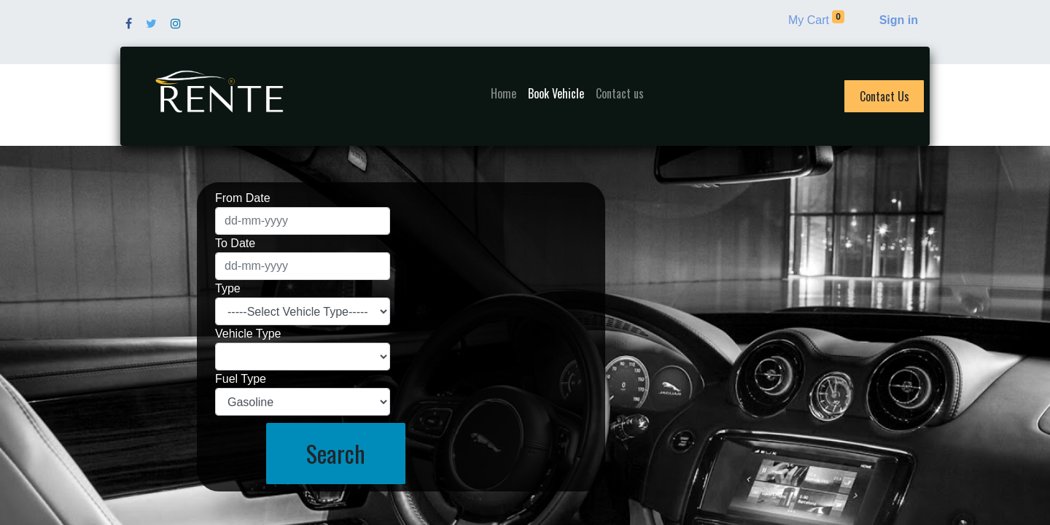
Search (335, 453)
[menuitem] (503, 93)
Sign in (898, 20)
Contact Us (884, 96)
